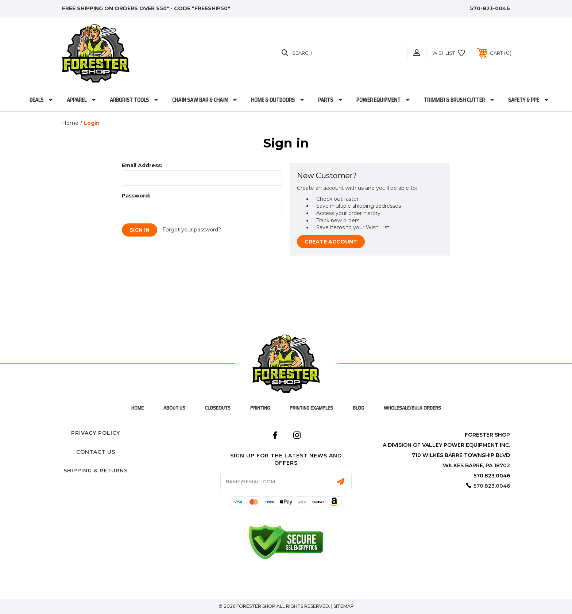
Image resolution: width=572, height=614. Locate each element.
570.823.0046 (492, 486)
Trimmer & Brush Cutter (459, 100)
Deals (41, 100)
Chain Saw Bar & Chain (204, 100)
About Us (174, 408)
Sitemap (343, 606)
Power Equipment (383, 100)
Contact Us (95, 452)
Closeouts (218, 408)
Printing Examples (311, 408)
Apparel (81, 100)
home (137, 408)
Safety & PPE (528, 100)
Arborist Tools (134, 100)
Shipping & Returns (95, 470)
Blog (358, 408)
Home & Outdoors (277, 100)
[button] (416, 53)
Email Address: (142, 165)
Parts (330, 100)
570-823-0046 (490, 8)
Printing (260, 408)
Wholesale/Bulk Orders (412, 408)
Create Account (331, 241)
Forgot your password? (191, 229)
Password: (136, 195)
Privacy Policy (95, 433)
